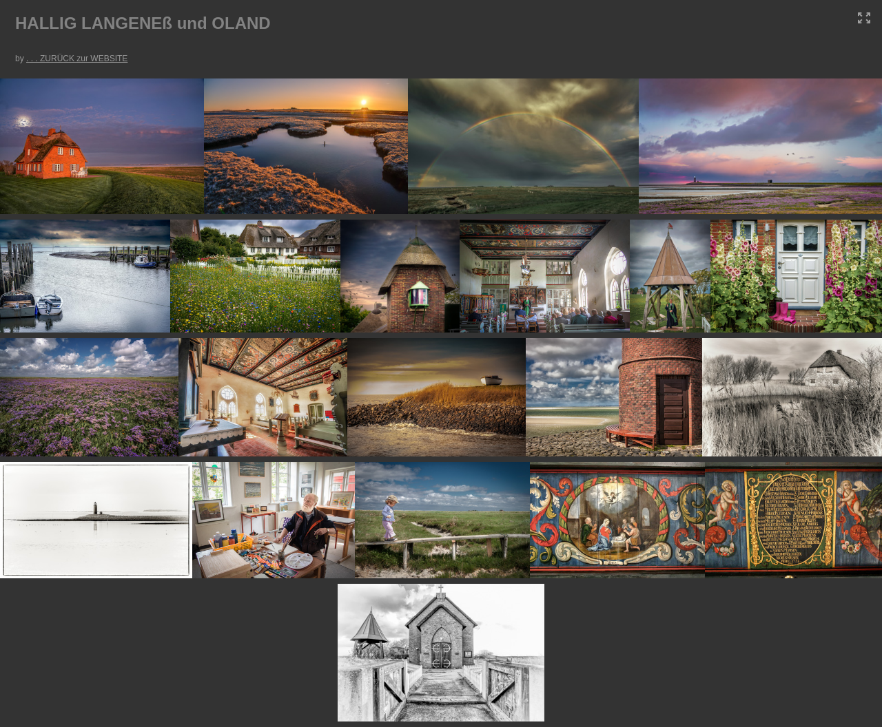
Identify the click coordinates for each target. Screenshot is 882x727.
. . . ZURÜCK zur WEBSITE (76, 58)
